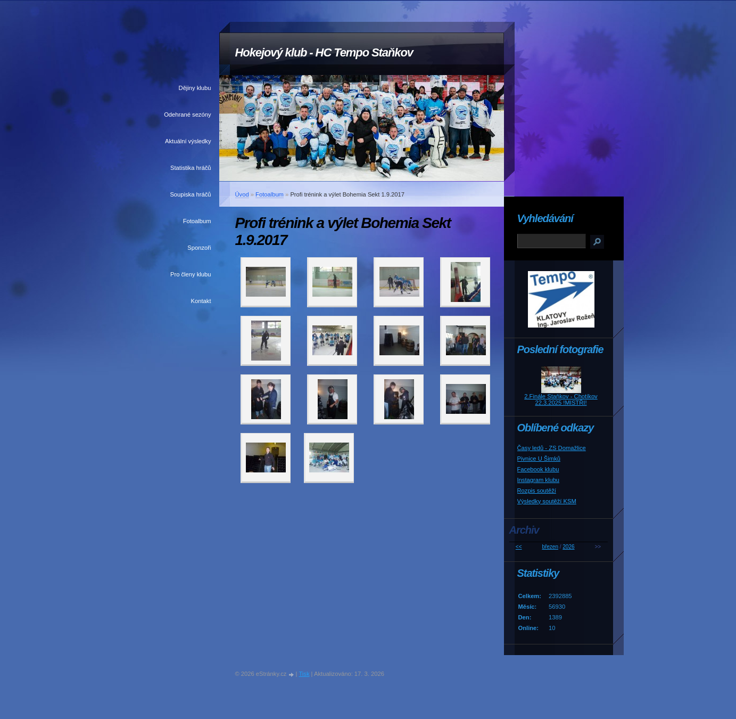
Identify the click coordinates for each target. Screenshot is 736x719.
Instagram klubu (538, 480)
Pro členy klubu (190, 274)
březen (550, 547)
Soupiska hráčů (190, 194)
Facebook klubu (538, 469)
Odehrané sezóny (187, 114)
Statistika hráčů (190, 168)
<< (519, 547)
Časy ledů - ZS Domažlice (551, 448)
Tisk (304, 674)
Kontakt (201, 301)
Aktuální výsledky (188, 141)
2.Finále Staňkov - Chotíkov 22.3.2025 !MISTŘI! (560, 399)
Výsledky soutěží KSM (546, 501)
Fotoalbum (197, 221)
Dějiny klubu (195, 88)
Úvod (242, 194)
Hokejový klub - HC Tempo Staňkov (324, 52)
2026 (568, 547)
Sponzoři (199, 247)
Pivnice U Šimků (538, 458)
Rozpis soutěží (536, 490)
